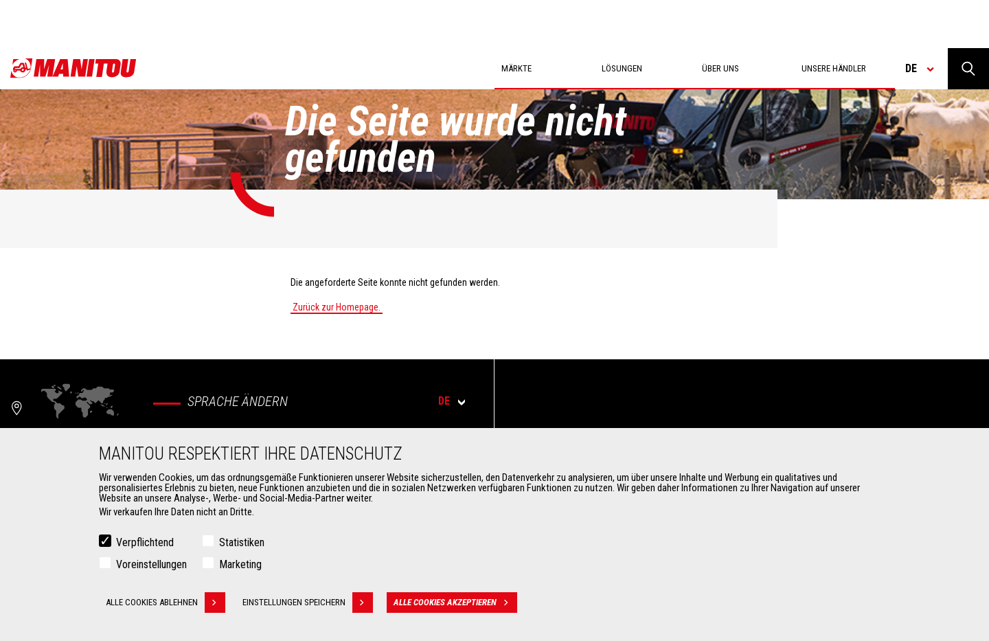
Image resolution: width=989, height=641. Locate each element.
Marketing (240, 566)
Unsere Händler (834, 68)
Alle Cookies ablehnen (165, 604)
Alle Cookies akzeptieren (455, 604)
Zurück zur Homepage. (336, 307)
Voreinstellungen (151, 566)
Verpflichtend (145, 544)
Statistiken (241, 544)
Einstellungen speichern (307, 604)
